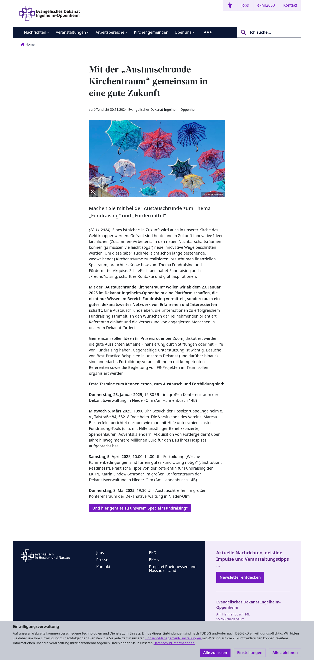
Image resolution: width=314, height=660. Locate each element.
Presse (102, 559)
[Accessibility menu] (230, 5)
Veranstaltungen (71, 32)
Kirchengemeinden (151, 32)
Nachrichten (35, 32)
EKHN (154, 559)
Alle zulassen (215, 652)
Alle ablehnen (285, 652)
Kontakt (290, 5)
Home (28, 44)
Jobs (245, 5)
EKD (152, 552)
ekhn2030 (266, 5)
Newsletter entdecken (240, 577)
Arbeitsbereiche (110, 32)
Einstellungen (249, 652)
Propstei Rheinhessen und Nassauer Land (172, 568)
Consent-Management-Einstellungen (173, 638)
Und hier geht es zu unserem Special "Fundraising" (140, 508)
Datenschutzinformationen (174, 643)
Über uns (183, 32)
